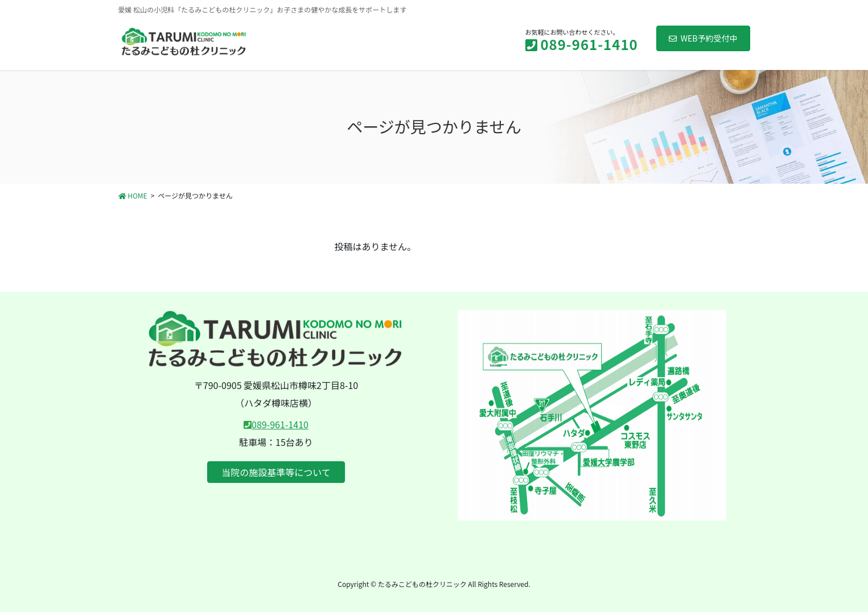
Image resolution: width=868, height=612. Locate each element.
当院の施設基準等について (276, 472)
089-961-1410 (280, 424)
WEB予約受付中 (703, 38)
